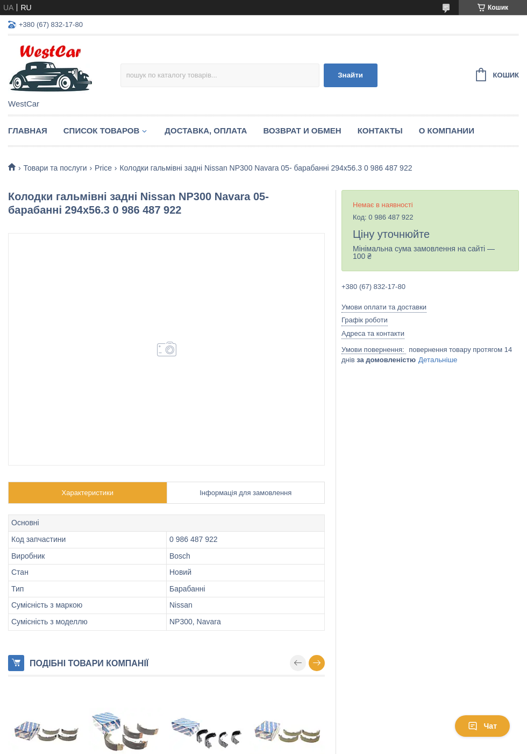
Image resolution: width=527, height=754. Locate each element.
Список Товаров (101, 130)
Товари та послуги (55, 168)
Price (103, 168)
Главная (27, 130)
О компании (446, 130)
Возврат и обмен (302, 130)
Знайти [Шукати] (350, 75)
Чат (482, 726)
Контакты (380, 130)
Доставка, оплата (206, 130)
